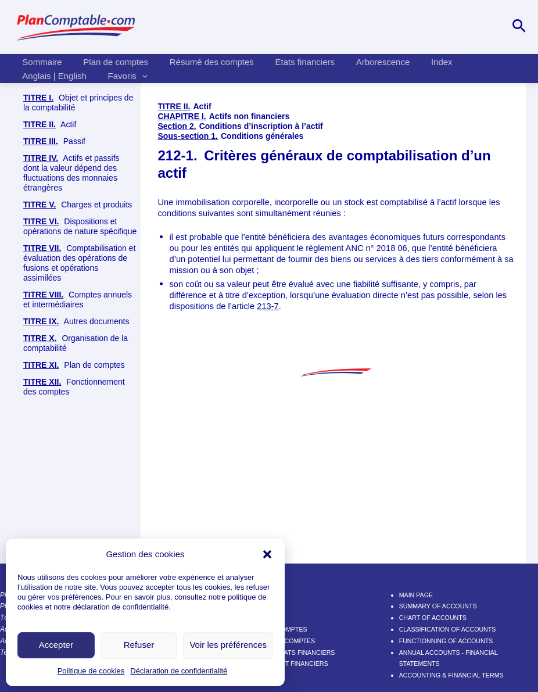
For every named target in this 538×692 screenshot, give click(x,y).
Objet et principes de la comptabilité (78, 102)
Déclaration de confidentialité (178, 670)
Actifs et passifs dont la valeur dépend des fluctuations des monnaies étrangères (71, 172)
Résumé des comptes (202, 62)
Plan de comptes (109, 62)
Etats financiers (291, 62)
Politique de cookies (91, 670)
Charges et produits (77, 205)
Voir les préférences (228, 645)
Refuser (139, 645)
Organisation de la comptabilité (75, 343)
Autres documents (76, 322)
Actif (49, 125)
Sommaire (40, 62)
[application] (136, 76)
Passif (54, 141)
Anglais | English (52, 76)
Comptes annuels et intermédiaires (77, 299)
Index (420, 62)
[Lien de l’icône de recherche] (519, 26)
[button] (267, 554)
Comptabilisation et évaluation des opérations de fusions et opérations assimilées (79, 262)
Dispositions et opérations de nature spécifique (80, 226)
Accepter (56, 645)
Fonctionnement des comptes (74, 386)
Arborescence (366, 62)
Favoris (122, 76)
